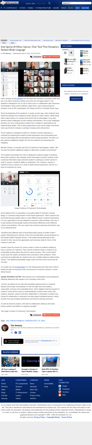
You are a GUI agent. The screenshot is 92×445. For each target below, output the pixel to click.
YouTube (65, 392)
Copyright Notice (53, 417)
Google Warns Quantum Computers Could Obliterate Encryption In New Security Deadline (87, 52)
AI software (19, 98)
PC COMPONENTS (10, 8)
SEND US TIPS (41, 3)
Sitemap (4, 398)
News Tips (34, 389)
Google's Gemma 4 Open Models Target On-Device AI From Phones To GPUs (30, 370)
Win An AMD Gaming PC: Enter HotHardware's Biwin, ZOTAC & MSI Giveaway (72, 61)
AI (39, 321)
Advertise (33, 386)
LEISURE (56, 8)
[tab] (65, 53)
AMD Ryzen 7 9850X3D (62, 40)
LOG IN (28, 3)
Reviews (4, 386)
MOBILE (30, 8)
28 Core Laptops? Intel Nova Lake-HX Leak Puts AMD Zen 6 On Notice (10, 370)
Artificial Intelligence (17, 321)
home (3, 43)
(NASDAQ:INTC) (31, 321)
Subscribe (85, 8)
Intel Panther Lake (48, 40)
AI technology (20, 267)
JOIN (33, 3)
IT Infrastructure (21, 392)
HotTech (33, 398)
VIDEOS (63, 8)
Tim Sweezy (16, 325)
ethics (43, 321)
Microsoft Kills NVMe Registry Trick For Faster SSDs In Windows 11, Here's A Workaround (87, 61)
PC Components (22, 384)
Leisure (18, 395)
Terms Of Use (66, 417)
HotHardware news (46, 340)
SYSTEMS (22, 8)
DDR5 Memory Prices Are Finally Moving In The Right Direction (71, 69)
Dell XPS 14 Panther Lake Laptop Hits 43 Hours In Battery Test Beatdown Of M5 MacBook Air (50, 370)
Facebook (65, 389)
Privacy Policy (35, 395)
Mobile (18, 389)
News (12, 43)
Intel (28, 125)
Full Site (4, 395)
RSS (64, 395)
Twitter (64, 386)
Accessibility (48, 384)
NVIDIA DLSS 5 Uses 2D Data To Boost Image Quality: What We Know (86, 70)
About (32, 384)
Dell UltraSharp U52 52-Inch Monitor (80, 40)
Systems (19, 386)
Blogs (3, 392)
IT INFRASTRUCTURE (43, 8)
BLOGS (70, 8)
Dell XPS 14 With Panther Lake (32, 40)
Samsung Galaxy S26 (15, 40)
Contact (33, 392)
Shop (77, 8)
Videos (18, 398)
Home (3, 384)
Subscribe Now (76, 99)
